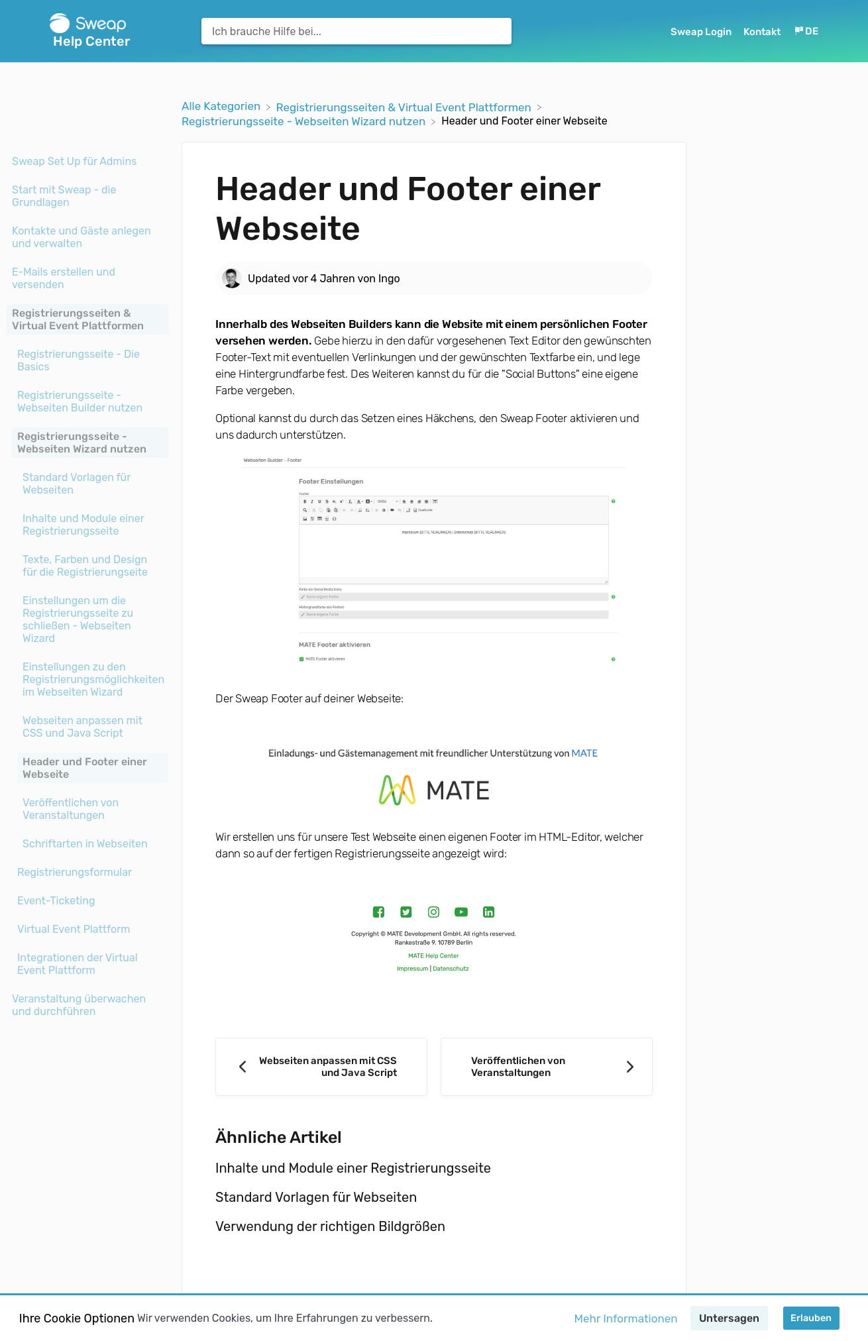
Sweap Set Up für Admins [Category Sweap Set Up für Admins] (74, 161)
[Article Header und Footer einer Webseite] (87, 768)
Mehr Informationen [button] (626, 1318)
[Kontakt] (763, 31)
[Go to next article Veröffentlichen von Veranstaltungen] (547, 1067)
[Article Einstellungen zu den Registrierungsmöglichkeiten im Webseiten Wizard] (87, 679)
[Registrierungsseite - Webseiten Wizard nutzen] (305, 120)
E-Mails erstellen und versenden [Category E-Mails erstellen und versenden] (63, 278)
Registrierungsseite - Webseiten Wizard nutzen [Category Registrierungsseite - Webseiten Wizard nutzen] (81, 442)
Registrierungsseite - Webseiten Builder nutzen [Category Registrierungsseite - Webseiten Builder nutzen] (79, 401)
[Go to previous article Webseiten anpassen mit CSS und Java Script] (321, 1067)
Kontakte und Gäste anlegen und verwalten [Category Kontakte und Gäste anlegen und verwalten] (81, 237)
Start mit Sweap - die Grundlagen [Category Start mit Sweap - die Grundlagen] (64, 196)
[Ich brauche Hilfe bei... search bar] (356, 31)
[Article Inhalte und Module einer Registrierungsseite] (87, 525)
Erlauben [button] (811, 1318)
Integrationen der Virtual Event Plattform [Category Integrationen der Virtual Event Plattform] (77, 964)
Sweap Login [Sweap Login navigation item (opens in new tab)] (702, 32)
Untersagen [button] (729, 1318)
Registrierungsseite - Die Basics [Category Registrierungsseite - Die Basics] (78, 360)
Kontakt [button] (762, 32)
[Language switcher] (806, 31)
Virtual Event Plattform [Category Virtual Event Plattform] (74, 929)
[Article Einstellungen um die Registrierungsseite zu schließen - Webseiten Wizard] (87, 619)
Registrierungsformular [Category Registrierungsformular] (74, 872)
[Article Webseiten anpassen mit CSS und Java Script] (87, 727)
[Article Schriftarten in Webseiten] (87, 844)
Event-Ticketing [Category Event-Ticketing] (56, 900)
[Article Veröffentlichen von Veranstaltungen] (87, 809)
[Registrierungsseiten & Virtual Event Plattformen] (405, 106)
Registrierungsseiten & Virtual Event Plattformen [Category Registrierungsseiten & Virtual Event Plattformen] (78, 319)
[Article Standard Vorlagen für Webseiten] (87, 483)
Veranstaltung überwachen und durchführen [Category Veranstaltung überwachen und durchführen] (79, 1005)
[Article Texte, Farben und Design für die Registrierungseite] (87, 566)
